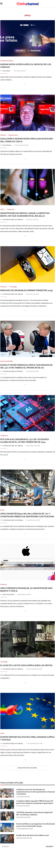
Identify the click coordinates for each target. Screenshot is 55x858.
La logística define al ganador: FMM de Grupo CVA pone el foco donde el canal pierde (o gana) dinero (34, 802)
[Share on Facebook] (25, 84)
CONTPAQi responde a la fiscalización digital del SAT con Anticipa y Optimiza (34, 814)
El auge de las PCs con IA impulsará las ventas (26, 665)
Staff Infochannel (8, 595)
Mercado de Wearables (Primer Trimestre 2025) (26, 290)
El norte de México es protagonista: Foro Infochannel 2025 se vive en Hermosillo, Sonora (35, 825)
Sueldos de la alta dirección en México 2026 (32, 835)
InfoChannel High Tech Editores (13, 219)
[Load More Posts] (27, 768)
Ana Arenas (6, 71)
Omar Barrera (7, 145)
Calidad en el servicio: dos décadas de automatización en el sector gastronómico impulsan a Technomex (35, 792)
